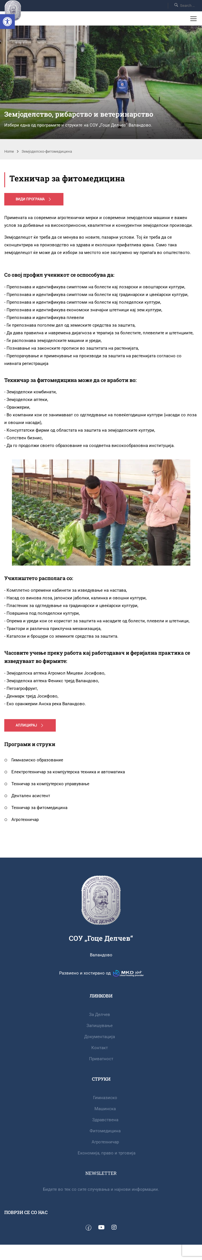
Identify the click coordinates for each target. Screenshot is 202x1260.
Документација (99, 1036)
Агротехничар (21, 819)
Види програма (34, 199)
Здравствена (105, 1119)
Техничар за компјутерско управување (46, 783)
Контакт (99, 1047)
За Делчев (99, 1014)
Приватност (101, 1058)
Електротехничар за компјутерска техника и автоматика (64, 771)
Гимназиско (105, 1097)
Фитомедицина (105, 1130)
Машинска (105, 1108)
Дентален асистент (27, 795)
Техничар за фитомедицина (35, 807)
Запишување (99, 1025)
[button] (7, 21)
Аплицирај (30, 725)
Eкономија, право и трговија (106, 1153)
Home (9, 151)
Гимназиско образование (33, 760)
